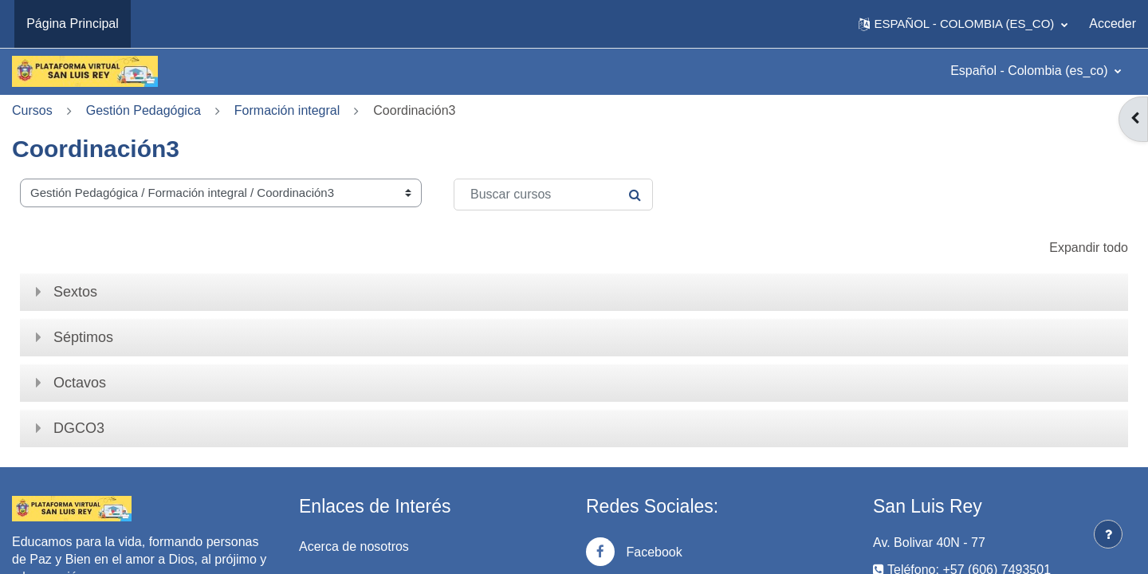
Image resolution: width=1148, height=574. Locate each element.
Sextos (75, 292)
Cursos (32, 110)
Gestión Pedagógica (143, 110)
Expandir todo (1088, 247)
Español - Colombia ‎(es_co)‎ (1030, 70)
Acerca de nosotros (354, 546)
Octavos (79, 383)
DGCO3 (78, 428)
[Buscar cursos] (553, 194)
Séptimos (83, 337)
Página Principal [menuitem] (72, 23)
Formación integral (287, 110)
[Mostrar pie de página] (1108, 534)
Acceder (1112, 23)
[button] (963, 24)
